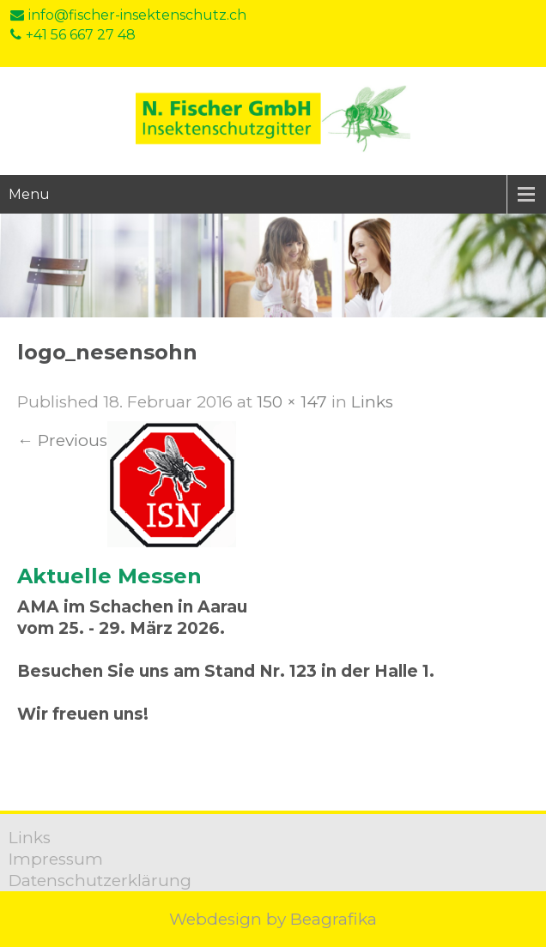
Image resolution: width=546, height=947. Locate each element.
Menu (29, 194)
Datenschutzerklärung (100, 880)
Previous (62, 440)
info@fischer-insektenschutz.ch (128, 15)
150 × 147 (292, 402)
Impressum (56, 859)
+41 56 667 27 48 (73, 35)
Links (372, 402)
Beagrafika (333, 919)
